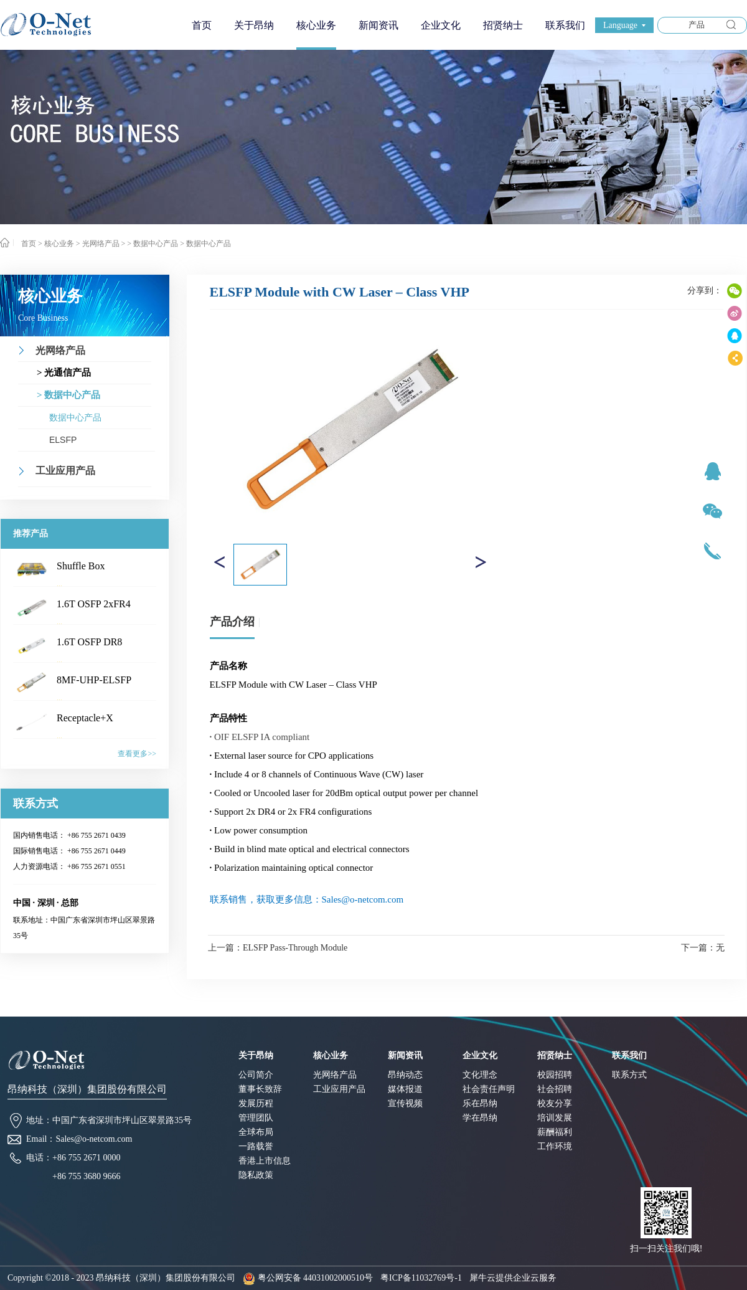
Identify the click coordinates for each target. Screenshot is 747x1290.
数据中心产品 (208, 243)
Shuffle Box (81, 566)
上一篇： (277, 947)
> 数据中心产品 (152, 243)
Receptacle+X (85, 718)
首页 (202, 25)
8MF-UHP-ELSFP (94, 680)
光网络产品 (101, 243)
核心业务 (59, 243)
